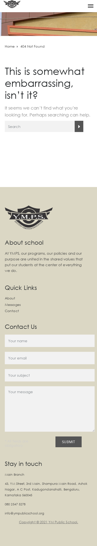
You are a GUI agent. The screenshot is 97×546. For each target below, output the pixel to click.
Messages (13, 305)
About (10, 298)
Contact (12, 311)
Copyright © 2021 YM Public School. (48, 522)
